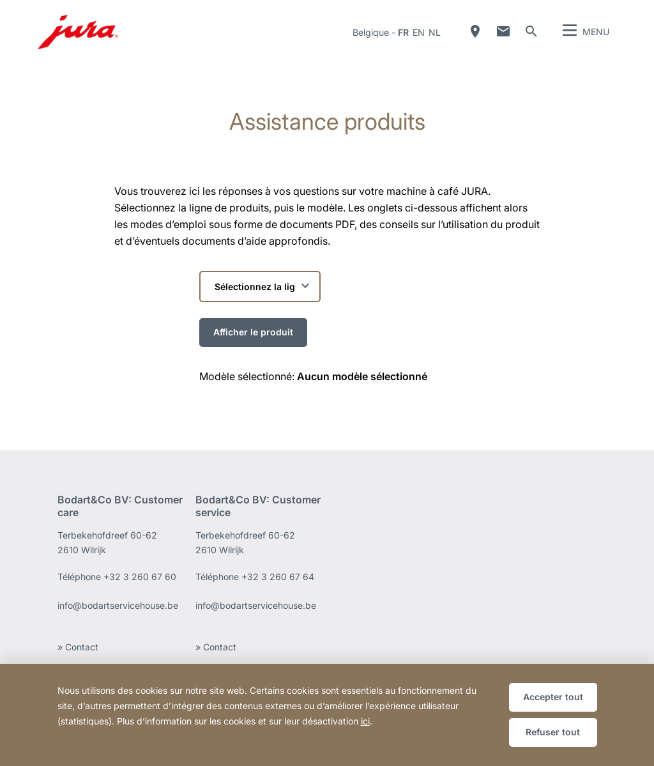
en (419, 32)
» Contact (77, 646)
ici (365, 721)
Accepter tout (553, 696)
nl (435, 32)
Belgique (371, 32)
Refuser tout (553, 731)
